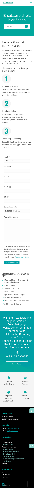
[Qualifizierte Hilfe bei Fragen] (17, 295)
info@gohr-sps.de (12, 431)
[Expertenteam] (17, 285)
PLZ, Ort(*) (7, 187)
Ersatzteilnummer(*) (10, 207)
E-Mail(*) (6, 197)
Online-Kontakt (17, 364)
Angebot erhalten (9, 111)
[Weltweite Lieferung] (17, 288)
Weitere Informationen (11, 217)
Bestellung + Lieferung (11, 139)
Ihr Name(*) (7, 167)
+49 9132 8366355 (17, 356)
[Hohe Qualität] (17, 291)
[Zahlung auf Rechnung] (17, 304)
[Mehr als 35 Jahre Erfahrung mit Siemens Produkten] (17, 281)
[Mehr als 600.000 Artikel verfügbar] (17, 301)
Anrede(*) (7, 157)
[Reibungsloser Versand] (17, 298)
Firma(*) (6, 177)
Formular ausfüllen (10, 86)
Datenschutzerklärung (22, 257)
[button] (31, 3)
